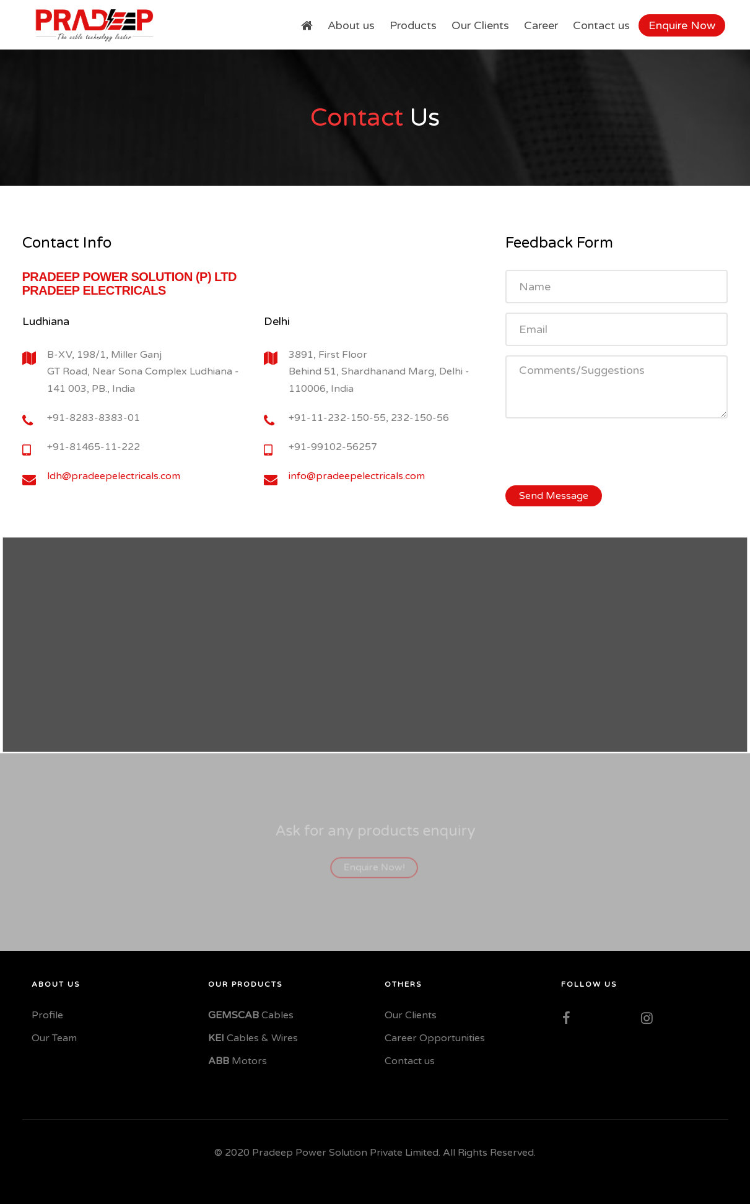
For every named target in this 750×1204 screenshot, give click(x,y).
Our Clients (480, 25)
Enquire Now (681, 25)
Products (413, 25)
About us (351, 25)
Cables (251, 1015)
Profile (47, 1015)
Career (541, 25)
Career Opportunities (435, 1038)
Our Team (54, 1038)
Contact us (601, 25)
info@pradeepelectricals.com (357, 476)
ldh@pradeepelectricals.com (113, 476)
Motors (237, 1061)
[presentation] (599, 452)
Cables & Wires (253, 1038)
